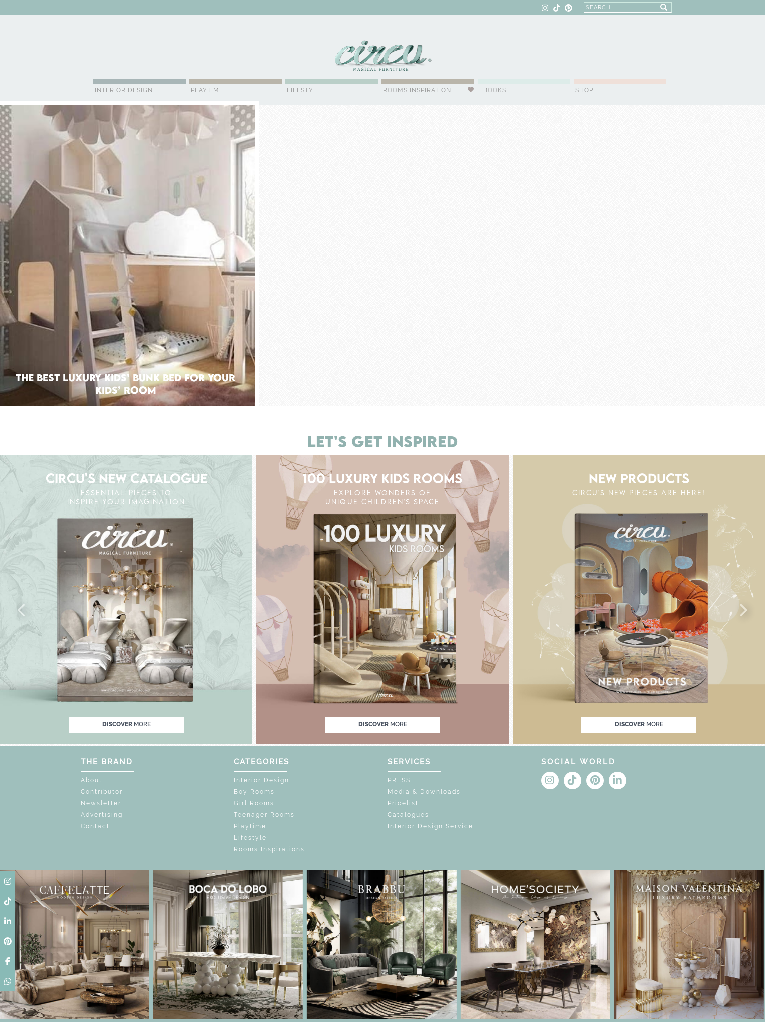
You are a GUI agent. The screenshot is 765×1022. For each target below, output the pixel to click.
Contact (95, 826)
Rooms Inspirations (269, 849)
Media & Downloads (424, 791)
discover (126, 724)
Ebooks (492, 90)
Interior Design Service (430, 826)
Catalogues (408, 814)
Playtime (207, 90)
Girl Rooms (254, 803)
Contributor (102, 791)
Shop (584, 90)
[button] (22, 611)
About (91, 780)
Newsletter (101, 803)
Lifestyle (304, 90)
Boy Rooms (254, 791)
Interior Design (124, 90)
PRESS (399, 780)
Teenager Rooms (264, 814)
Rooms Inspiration (417, 90)
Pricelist (403, 803)
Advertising (102, 814)
